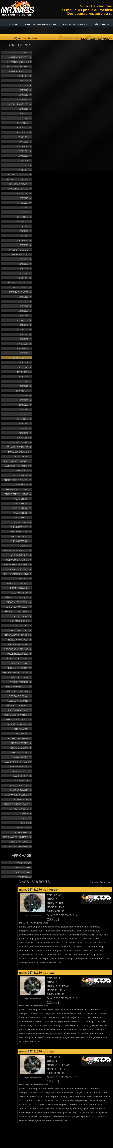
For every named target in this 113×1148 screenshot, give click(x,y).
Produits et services (76, 24)
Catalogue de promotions (40, 24)
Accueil (13, 24)
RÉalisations (102, 24)
